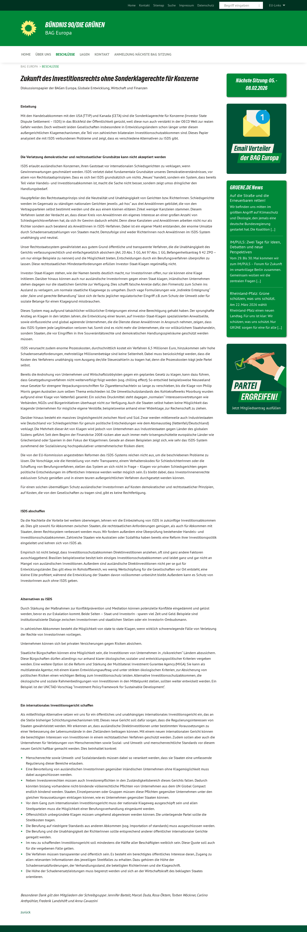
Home (132, 5)
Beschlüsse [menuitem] (65, 54)
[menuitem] (132, 5)
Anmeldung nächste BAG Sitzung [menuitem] (142, 54)
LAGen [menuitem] (85, 54)
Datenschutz (205, 5)
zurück (26, 912)
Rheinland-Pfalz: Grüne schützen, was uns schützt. (252, 296)
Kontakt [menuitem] (102, 54)
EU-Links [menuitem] (275, 5)
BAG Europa (30, 66)
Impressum (186, 5)
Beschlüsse (50, 66)
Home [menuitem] (26, 54)
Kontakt (144, 5)
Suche (172, 5)
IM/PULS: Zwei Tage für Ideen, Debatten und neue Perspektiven (255, 246)
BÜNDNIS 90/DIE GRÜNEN (75, 25)
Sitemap (158, 5)
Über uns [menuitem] (43, 54)
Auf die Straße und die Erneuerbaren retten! (249, 198)
